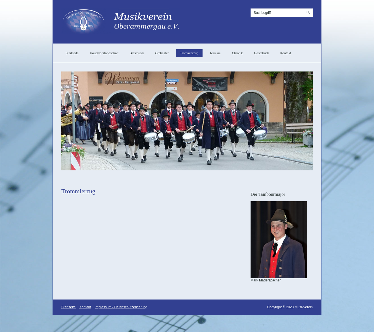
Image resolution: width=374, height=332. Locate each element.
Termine (215, 53)
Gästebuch (261, 53)
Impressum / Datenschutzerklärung (121, 307)
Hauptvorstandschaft (104, 53)
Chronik (237, 53)
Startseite (72, 53)
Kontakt (285, 53)
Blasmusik (137, 53)
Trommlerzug (189, 53)
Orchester (162, 53)
